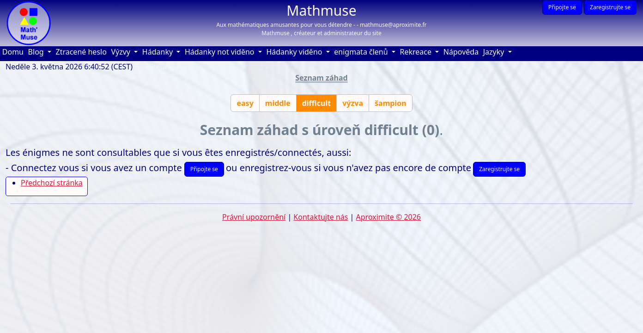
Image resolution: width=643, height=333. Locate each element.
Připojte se (562, 7)
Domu (14, 51)
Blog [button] (37, 52)
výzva (352, 103)
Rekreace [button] (416, 52)
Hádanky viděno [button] (295, 52)
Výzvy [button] (121, 52)
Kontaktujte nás (320, 217)
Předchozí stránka (52, 183)
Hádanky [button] (158, 52)
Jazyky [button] (494, 52)
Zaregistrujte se (610, 7)
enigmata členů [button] (362, 52)
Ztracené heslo (81, 52)
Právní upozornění (253, 217)
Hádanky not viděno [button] (220, 52)
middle (278, 103)
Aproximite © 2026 (388, 217)
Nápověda (462, 51)
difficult (316, 103)
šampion (390, 103)
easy (245, 103)
